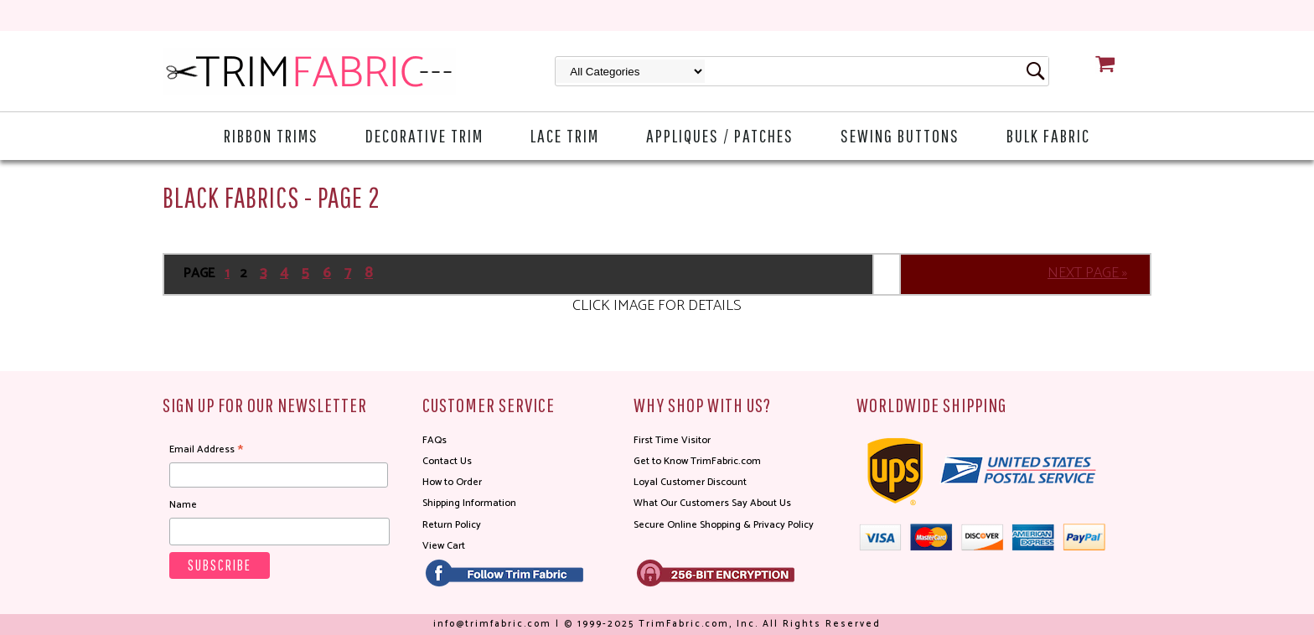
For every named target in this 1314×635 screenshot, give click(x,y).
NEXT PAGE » (1087, 273)
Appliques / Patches (720, 135)
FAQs (434, 440)
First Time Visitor (672, 440)
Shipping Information (469, 503)
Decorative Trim (424, 135)
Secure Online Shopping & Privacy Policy (724, 525)
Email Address (206, 450)
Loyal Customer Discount (690, 482)
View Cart (443, 546)
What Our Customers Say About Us (712, 503)
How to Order (452, 482)
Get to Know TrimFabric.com (697, 461)
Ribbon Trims (271, 135)
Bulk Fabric (1048, 135)
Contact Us (447, 461)
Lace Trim (564, 135)
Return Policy (451, 525)
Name (183, 505)
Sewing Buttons (900, 135)
